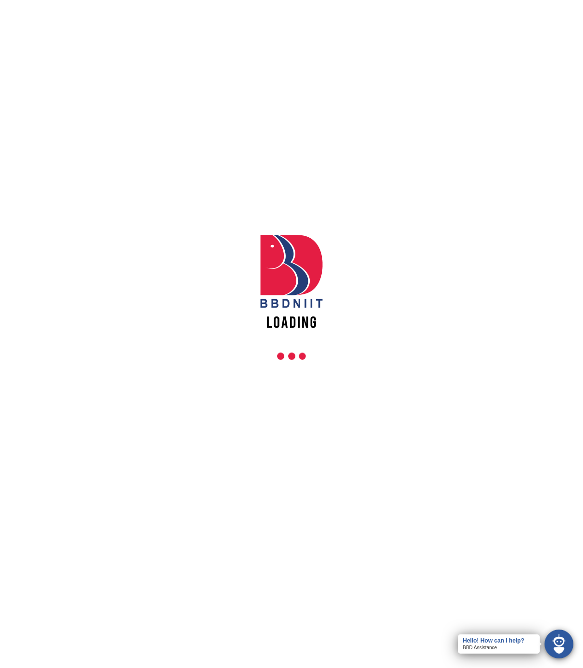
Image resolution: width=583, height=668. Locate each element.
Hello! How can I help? (493, 640)
